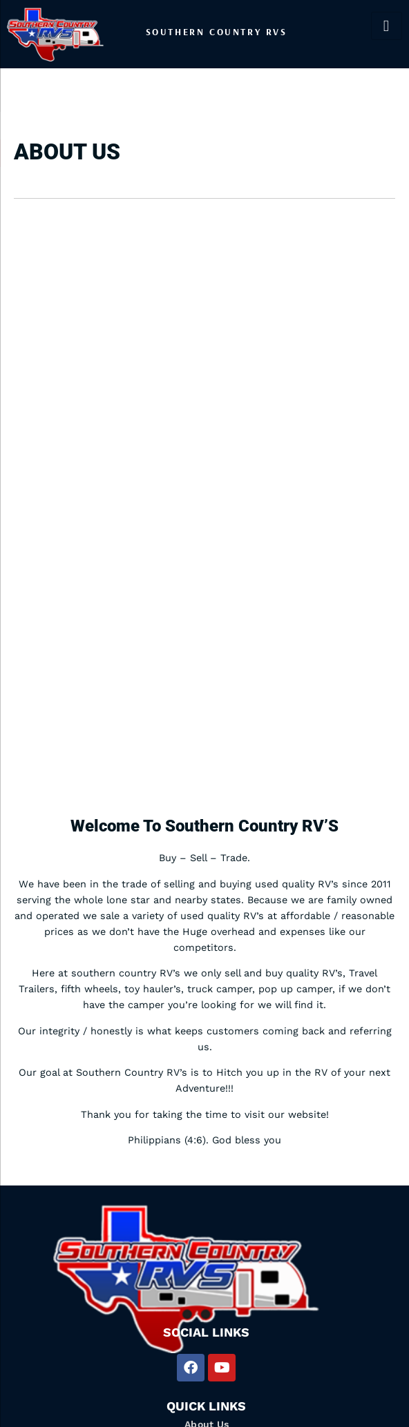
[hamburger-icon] (386, 26)
